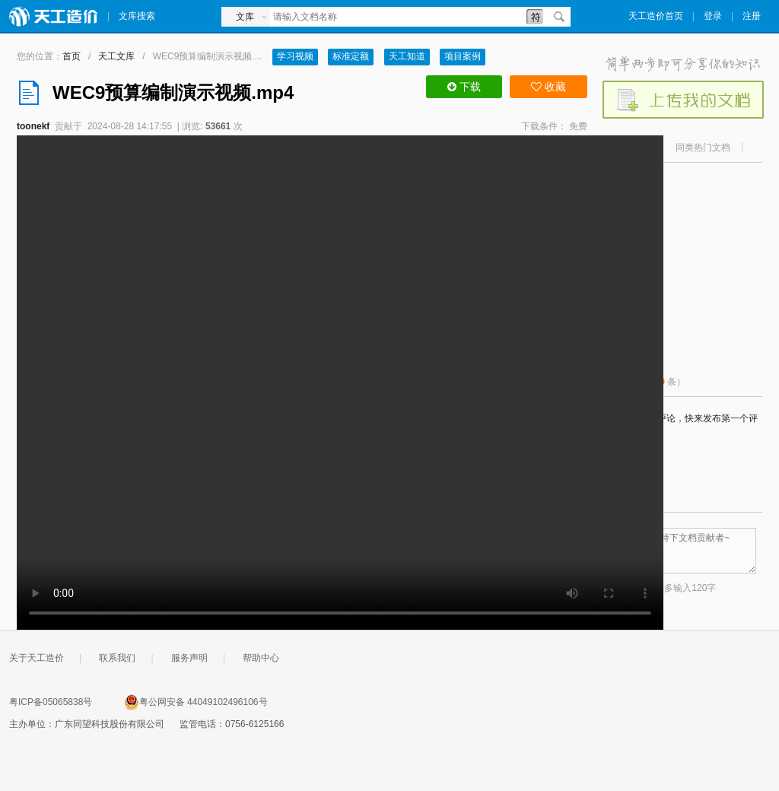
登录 (713, 16)
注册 (751, 16)
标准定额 (350, 56)
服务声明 (189, 658)
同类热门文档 (703, 147)
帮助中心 (261, 658)
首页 (71, 56)
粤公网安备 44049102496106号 (196, 702)
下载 (464, 87)
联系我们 (117, 658)
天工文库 (116, 56)
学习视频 (295, 56)
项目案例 (462, 56)
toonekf (33, 126)
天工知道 (407, 56)
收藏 (548, 87)
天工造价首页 (655, 16)
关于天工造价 (36, 658)
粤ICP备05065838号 (50, 702)
